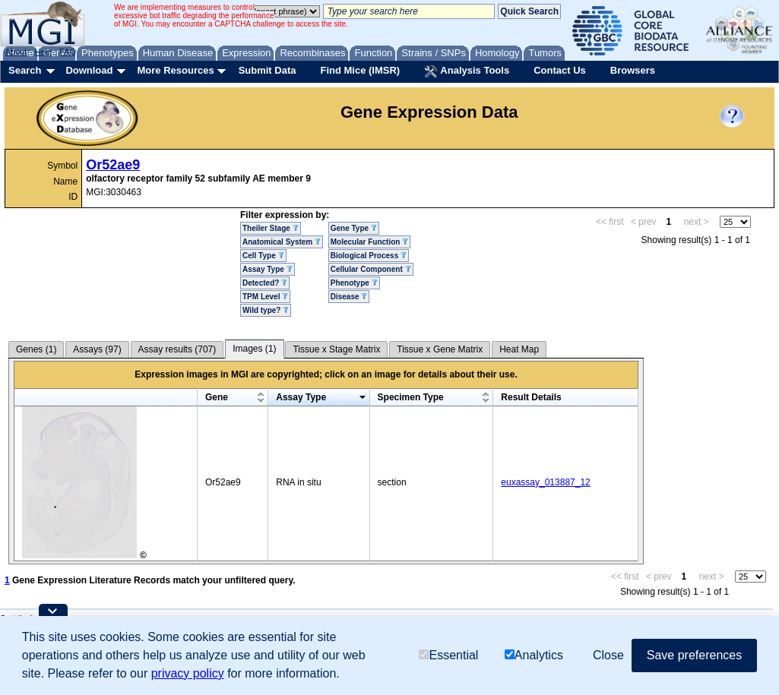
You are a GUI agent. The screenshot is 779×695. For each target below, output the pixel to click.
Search (24, 70)
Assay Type (267, 269)
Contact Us (560, 70)
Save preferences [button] (694, 655)
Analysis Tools (466, 71)
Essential (448, 655)
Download (88, 70)
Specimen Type (411, 397)
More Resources (175, 70)
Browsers (632, 70)
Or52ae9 (113, 164)
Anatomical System (281, 242)
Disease (349, 296)
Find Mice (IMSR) (360, 70)
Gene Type (354, 228)
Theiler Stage (270, 228)
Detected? (264, 283)
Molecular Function (369, 242)
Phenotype (354, 283)
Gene (216, 397)
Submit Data (267, 70)
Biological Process (369, 255)
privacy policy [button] (187, 673)
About (16, 51)
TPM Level (265, 296)
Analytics (534, 655)
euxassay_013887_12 (545, 482)
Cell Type (263, 255)
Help (43, 51)
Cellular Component (371, 269)
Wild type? (265, 310)
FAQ (67, 51)
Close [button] (608, 655)
